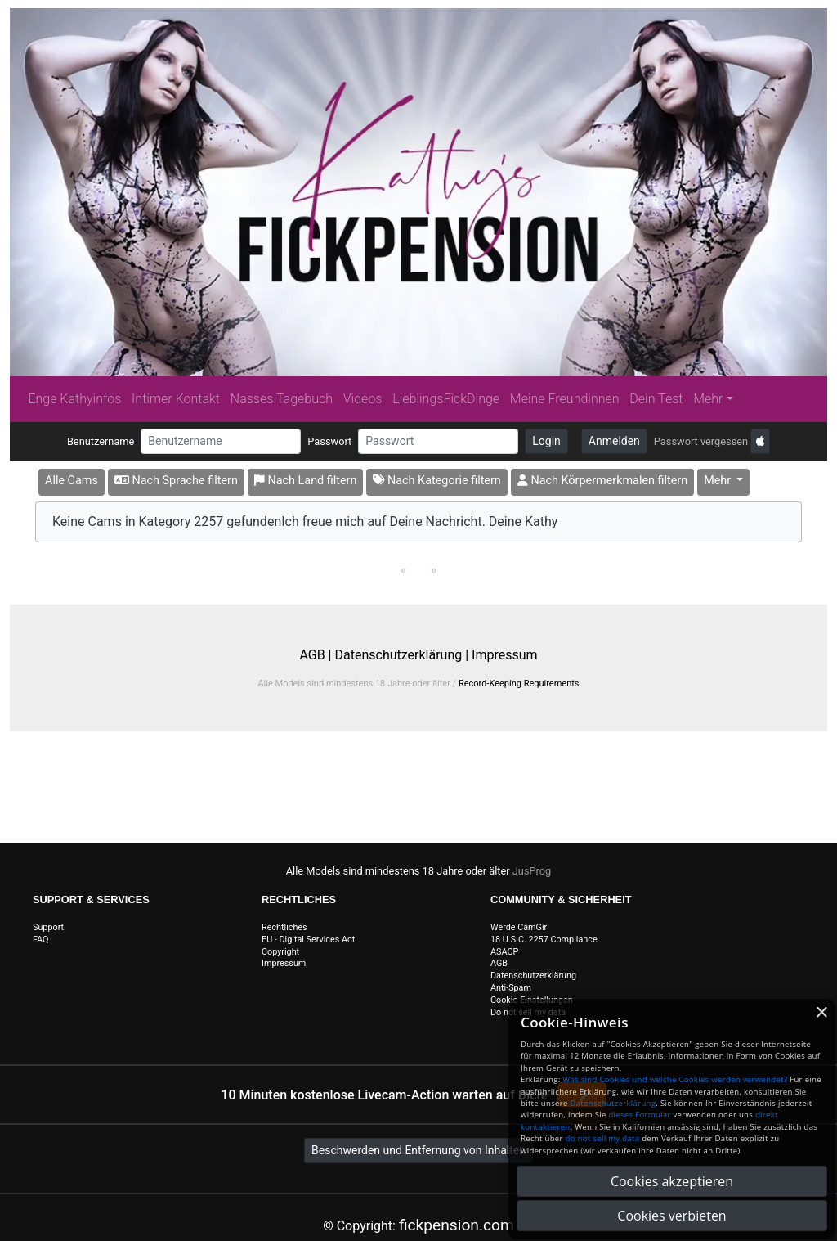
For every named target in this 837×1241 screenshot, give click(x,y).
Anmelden (614, 440)
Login (546, 440)
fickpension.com (456, 1225)
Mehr (708, 399)
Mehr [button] (719, 481)
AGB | (316, 655)
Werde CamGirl (519, 927)
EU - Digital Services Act (308, 939)
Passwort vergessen (701, 441)
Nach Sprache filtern (176, 481)
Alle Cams (71, 481)
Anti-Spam (510, 987)
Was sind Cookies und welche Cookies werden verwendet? (674, 1079)
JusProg (532, 871)
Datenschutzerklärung (533, 975)
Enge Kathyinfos (74, 399)
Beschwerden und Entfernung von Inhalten (418, 1150)
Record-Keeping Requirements (519, 683)
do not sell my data (603, 1138)
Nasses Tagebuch (282, 399)
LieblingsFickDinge (445, 399)
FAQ (41, 939)
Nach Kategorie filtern (436, 481)
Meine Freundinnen (565, 399)
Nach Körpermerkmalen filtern (602, 481)
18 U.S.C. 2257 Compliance (544, 939)
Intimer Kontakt (176, 399)
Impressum (505, 655)
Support (48, 927)
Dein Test (656, 399)
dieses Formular (639, 1114)
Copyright (280, 951)
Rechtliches (284, 927)
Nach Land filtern (305, 481)
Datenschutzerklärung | (401, 655)
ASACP (504, 951)
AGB (499, 963)
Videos (363, 399)
